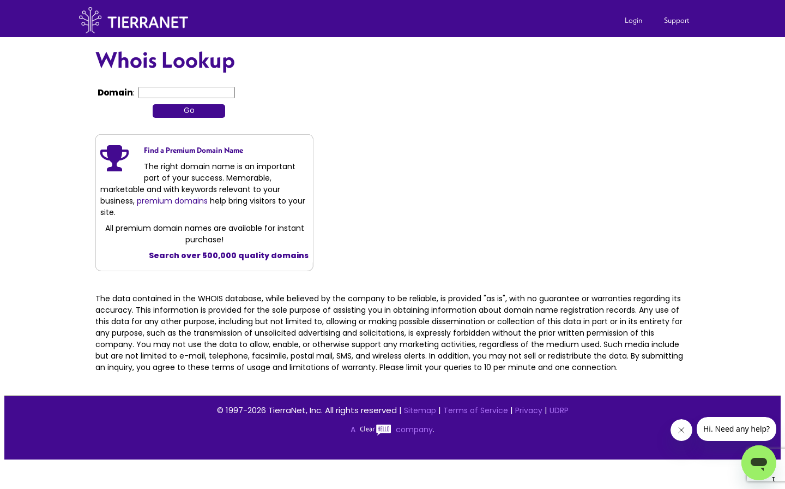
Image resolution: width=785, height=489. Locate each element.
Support (677, 20)
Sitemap (420, 410)
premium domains (172, 200)
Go (189, 110)
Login (633, 20)
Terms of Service (475, 410)
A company (392, 429)
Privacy (528, 410)
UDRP (559, 410)
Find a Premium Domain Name (193, 150)
